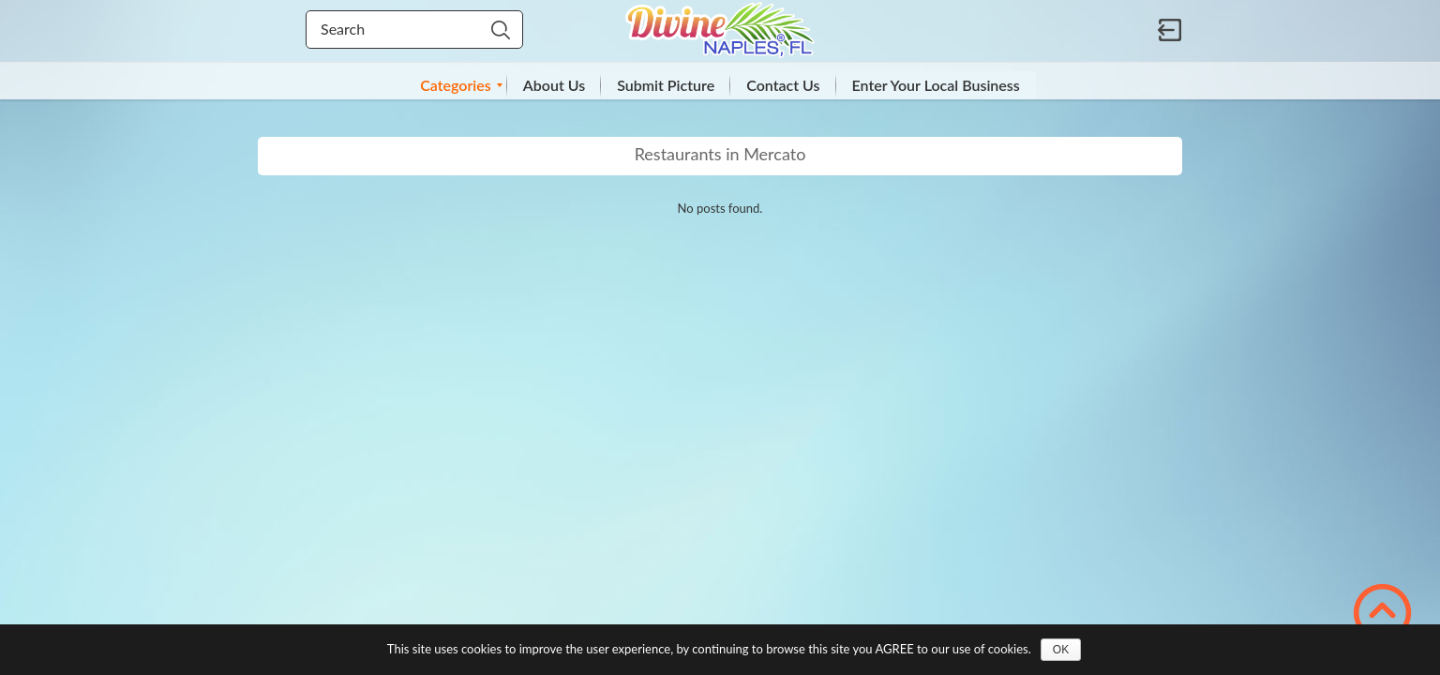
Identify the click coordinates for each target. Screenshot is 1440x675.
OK (1061, 649)
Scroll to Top (1382, 612)
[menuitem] (455, 85)
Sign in (1170, 30)
